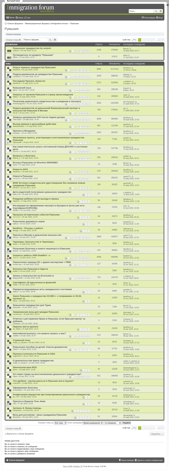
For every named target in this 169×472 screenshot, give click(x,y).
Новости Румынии (23, 176)
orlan (125, 95)
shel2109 (127, 183)
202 (81, 120)
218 (85, 104)
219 (88, 104)
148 (74, 77)
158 (85, 84)
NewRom (16, 70)
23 (89, 97)
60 (89, 127)
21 (83, 97)
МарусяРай (17, 278)
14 (89, 188)
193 (88, 70)
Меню (12, 18)
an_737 (16, 397)
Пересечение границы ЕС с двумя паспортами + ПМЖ (42, 262)
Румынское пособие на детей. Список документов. (40, 347)
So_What (16, 329)
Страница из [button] (134, 40)
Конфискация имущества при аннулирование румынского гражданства (51, 394)
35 (81, 158)
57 (81, 127)
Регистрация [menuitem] (149, 18)
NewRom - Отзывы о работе (28, 228)
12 (83, 188)
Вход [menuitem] (161, 18)
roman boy (17, 264)
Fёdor (15, 285)
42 (81, 90)
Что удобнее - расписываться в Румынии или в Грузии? (43, 381)
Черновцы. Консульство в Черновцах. (33, 242)
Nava (15, 301)
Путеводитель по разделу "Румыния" (33, 55)
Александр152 (19, 104)
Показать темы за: (52, 423)
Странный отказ (21, 340)
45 (89, 90)
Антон (15, 237)
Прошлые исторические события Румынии (36, 214)
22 (86, 97)
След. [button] (162, 40)
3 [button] (146, 40)
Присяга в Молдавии (24, 131)
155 (74, 84)
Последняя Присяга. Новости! (29, 81)
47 (78, 113)
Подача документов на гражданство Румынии (37, 74)
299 (85, 258)
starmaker (127, 312)
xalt (14, 404)
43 (83, 90)
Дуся (15, 90)
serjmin (16, 50)
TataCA (16, 201)
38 (89, 158)
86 (78, 51)
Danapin (16, 133)
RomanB (16, 307)
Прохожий (17, 142)
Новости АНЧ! (20, 169)
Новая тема (12, 39)
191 (81, 70)
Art (124, 109)
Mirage (15, 230)
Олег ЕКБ (17, 119)
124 (81, 238)
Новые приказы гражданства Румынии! (34, 67)
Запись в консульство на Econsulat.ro (33, 275)
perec (15, 370)
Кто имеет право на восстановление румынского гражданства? (47, 374)
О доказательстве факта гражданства (33, 360)
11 (81, 188)
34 (78, 158)
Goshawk (127, 341)
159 (88, 84)
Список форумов (15, 23)
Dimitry (15, 188)
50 (86, 113)
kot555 (126, 138)
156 (78, 84)
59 (86, 127)
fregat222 (127, 222)
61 (86, 377)
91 (89, 133)
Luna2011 (17, 76)
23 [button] (159, 40)
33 (78, 179)
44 (86, 90)
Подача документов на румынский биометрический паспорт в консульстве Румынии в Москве (46, 109)
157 (81, 84)
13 (86, 188)
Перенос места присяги (25, 326)
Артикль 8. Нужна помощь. (27, 408)
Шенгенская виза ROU (25, 367)
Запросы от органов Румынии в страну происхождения (43, 94)
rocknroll (16, 383)
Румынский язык (22, 88)
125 (85, 238)
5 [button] (153, 40)
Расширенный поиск (160, 11)
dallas (15, 97)
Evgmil (126, 88)
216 (78, 104)
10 (89, 143)
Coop (125, 408)
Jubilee (16, 336)
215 (74, 104)
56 (78, 127)
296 (74, 258)
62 (89, 377)
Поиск (155, 11)
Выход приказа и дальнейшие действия (34, 124)
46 (83, 278)
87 (81, 51)
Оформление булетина (25, 387)
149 (78, 77)
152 (88, 77)
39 (89, 172)
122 (74, 238)
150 (81, 77)
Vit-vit (15, 113)
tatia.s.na (16, 194)
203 (85, 120)
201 (78, 120)
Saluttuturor (128, 395)
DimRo (15, 210)
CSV (125, 206)
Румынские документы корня (29, 221)
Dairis (15, 244)
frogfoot (126, 256)
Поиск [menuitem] (20, 18)
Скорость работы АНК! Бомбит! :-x (31, 255)
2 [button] (143, 40)
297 (78, 258)
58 (83, 127)
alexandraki (128, 415)
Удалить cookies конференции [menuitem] (150, 460)
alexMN (126, 290)
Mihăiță (126, 75)
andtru (15, 271)
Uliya (15, 376)
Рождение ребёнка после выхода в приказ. (36, 199)
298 (81, 258)
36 (83, 158)
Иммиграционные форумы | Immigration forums (46, 23)
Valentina (127, 229)
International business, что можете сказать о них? (39, 333)
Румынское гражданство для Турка (32, 305)
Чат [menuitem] (28, 18)
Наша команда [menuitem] (127, 460)
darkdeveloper (18, 126)
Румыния (74, 23)
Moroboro (17, 417)
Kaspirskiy (17, 410)
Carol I (15, 349)
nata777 (126, 235)
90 (89, 51)
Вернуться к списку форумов (20, 434)
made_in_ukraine (20, 342)
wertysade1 (17, 390)
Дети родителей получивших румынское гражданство (42, 192)
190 (78, 70)
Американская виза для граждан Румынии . (36, 312)
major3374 (17, 356)
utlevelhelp (127, 402)
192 (85, 70)
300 (88, 258)
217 (81, 104)
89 (86, 51)
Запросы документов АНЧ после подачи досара (39, 117)
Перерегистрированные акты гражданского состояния (42, 289)
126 (88, 238)
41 (78, 90)
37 (86, 158)
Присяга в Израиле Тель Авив (29, 401)
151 (85, 77)
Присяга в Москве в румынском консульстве (37, 235)
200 (74, 120)
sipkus (15, 224)
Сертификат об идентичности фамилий (34, 282)
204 (88, 120)
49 (83, 113)
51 (89, 113)
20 (81, 97)
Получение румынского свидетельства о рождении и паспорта (47, 101)
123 (78, 238)
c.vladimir (127, 81)
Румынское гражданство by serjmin (32, 48)
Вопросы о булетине (24, 156)
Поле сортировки (85, 423)
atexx (15, 165)
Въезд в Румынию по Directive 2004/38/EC (35, 162)
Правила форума (13, 34)
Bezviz (126, 49)
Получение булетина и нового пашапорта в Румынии (41, 248)
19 (78, 97)
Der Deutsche (128, 102)
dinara (15, 251)
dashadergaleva (129, 368)
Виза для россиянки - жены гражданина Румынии (40, 415)
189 (74, 70)
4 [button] (150, 40)
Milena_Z (16, 158)
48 (81, 113)
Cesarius (16, 323)
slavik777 (127, 177)
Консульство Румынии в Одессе (30, 269)
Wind (15, 57)
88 (83, 51)
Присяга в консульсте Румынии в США (34, 354)
